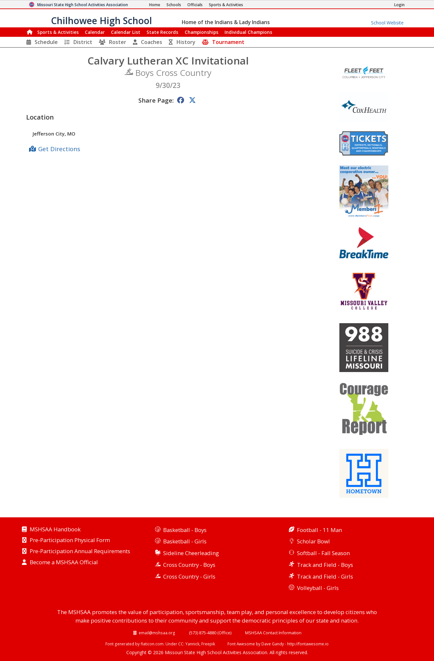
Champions (248, 32)
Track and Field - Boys (325, 564)
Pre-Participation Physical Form (70, 540)
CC (180, 643)
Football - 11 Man (319, 530)
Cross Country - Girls (189, 576)
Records (162, 32)
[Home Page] (155, 4)
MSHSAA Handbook (55, 529)
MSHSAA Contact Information (273, 633)
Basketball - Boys (185, 530)
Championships (201, 32)
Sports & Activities (58, 32)
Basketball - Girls (185, 541)
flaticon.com (152, 643)
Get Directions (59, 149)
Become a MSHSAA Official (64, 562)
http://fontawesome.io (308, 643)
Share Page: (156, 100)
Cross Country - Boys (189, 564)
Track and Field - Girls (325, 576)
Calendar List (125, 32)
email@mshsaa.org (157, 632)
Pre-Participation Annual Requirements (80, 551)
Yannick (192, 643)
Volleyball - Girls (318, 588)
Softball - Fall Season (323, 553)
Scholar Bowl (313, 541)
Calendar (95, 32)
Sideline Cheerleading (191, 553)
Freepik (208, 643)
